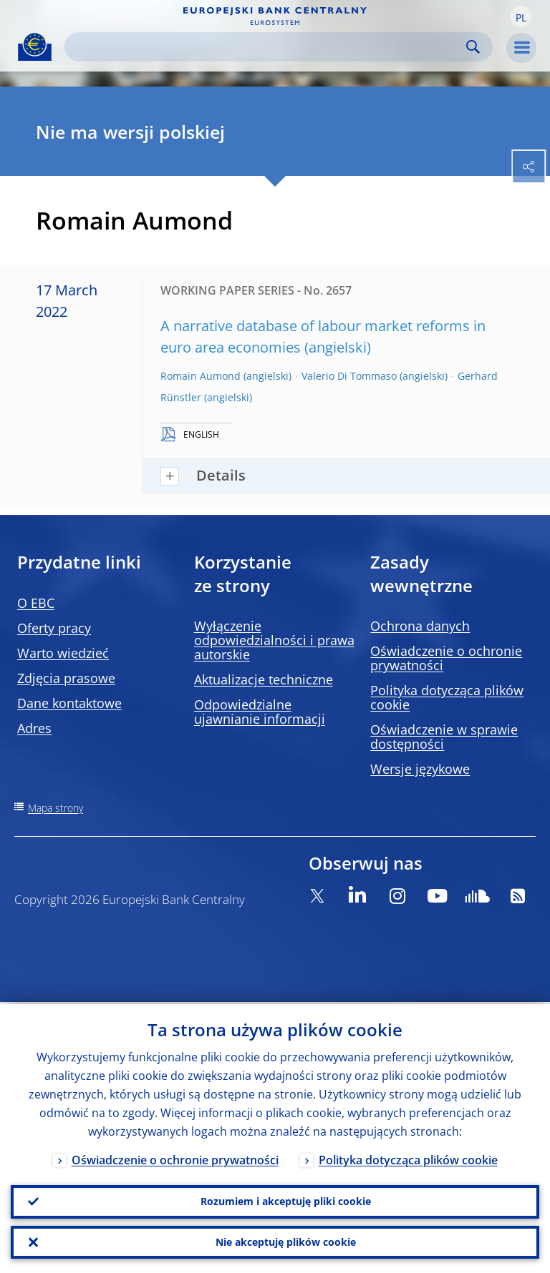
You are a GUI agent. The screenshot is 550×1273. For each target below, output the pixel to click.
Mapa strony (55, 808)
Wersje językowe (420, 768)
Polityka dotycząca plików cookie (447, 697)
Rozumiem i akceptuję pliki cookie (286, 1199)
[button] (520, 16)
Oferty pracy (54, 627)
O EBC (35, 602)
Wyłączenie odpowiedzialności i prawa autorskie (274, 640)
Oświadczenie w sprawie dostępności (444, 736)
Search (473, 46)
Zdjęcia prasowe (66, 678)
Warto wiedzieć (63, 653)
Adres (34, 728)
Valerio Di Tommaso (349, 376)
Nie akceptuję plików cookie (286, 1241)
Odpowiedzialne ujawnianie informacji (259, 711)
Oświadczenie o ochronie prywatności (446, 658)
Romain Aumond (200, 376)
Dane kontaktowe (69, 703)
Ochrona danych (420, 625)
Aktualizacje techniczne (263, 679)
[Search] (267, 46)
